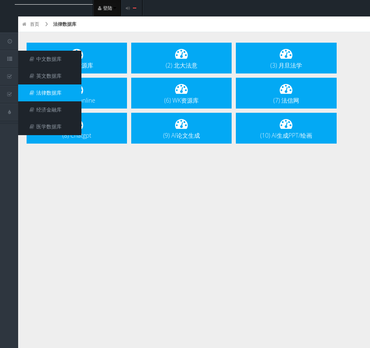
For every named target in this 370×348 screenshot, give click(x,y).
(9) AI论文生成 (181, 128)
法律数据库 (64, 24)
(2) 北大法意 (181, 58)
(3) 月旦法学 (286, 58)
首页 (30, 24)
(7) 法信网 (286, 93)
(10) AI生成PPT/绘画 (286, 128)
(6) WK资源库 (181, 93)
